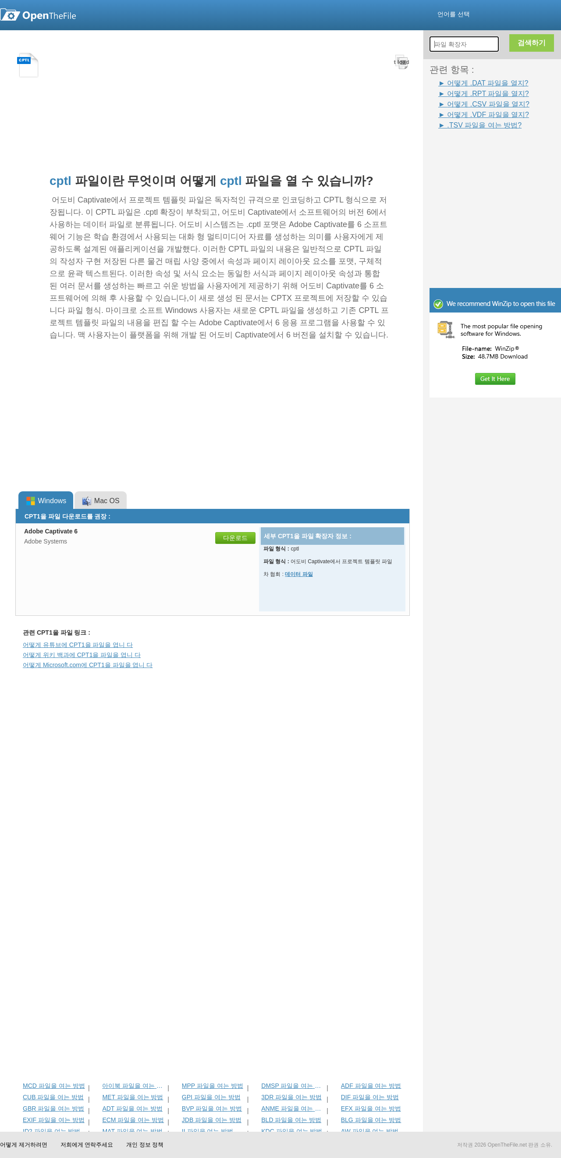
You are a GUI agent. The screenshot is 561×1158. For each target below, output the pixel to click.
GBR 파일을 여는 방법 (53, 1108)
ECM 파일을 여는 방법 (133, 1119)
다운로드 (235, 537)
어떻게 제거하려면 (23, 1144)
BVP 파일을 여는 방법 (212, 1108)
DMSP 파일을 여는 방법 (293, 1085)
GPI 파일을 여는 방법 (211, 1097)
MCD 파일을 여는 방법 (54, 1085)
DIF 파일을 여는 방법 (370, 1097)
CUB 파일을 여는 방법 (53, 1097)
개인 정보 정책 (144, 1144)
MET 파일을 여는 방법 (132, 1097)
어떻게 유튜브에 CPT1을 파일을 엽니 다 (78, 644)
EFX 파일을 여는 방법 (371, 1108)
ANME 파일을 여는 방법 (293, 1108)
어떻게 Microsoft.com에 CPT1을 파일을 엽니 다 (88, 664)
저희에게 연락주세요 (87, 1144)
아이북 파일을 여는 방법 (134, 1085)
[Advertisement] (482, 150)
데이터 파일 (298, 574)
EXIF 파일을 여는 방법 (54, 1119)
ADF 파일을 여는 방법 (371, 1085)
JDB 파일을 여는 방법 (211, 1119)
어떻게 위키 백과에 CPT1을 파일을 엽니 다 (82, 654)
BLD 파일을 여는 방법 (291, 1119)
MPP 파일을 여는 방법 (212, 1085)
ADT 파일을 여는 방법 (132, 1108)
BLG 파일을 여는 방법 (371, 1119)
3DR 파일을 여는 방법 (291, 1097)
